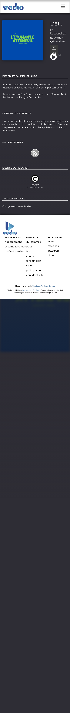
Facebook (53, 249)
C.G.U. (29, 268)
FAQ (28, 254)
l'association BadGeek (31, 293)
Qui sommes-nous (33, 247)
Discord (52, 259)
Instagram (54, 254)
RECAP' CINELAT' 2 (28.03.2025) (62, 58)
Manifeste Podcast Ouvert (43, 289)
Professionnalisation (16, 254)
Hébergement (13, 245)
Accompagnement (16, 249)
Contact (31, 259)
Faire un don (33, 264)
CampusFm (58, 36)
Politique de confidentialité (35, 276)
